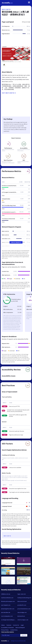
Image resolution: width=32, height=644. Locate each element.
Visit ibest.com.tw (9, 93)
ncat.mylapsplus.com (7, 616)
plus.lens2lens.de (5, 612)
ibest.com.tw (6, 9)
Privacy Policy (5, 630)
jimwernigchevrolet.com (7, 608)
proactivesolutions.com (24, 608)
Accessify (7, 3)
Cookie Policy (14, 630)
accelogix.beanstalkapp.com (8, 619)
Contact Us (16, 625)
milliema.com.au (5, 594)
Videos (3, 625)
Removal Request (20, 627)
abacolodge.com (22, 612)
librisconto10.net (22, 601)
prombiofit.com (22, 605)
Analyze (24, 635)
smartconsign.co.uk (23, 619)
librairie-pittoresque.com (8, 601)
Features (9, 625)
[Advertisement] (16, 41)
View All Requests (16, 242)
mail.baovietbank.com (7, 597)
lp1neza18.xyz (21, 616)
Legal (22, 625)
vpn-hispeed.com (5, 605)
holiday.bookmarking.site (24, 597)
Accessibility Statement (7, 627)
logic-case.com (22, 594)
